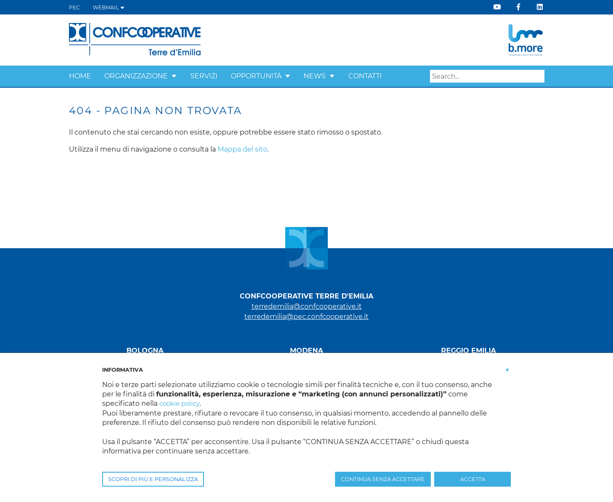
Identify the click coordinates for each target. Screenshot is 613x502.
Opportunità (256, 76)
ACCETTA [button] (472, 479)
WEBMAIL (109, 7)
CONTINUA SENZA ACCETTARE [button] (383, 479)
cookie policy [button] (181, 403)
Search (538, 76)
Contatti (365, 76)
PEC (74, 7)
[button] (174, 76)
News (315, 76)
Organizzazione (136, 76)
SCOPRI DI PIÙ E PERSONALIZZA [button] (153, 479)
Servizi (204, 76)
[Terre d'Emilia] (135, 39)
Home (80, 76)
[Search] (487, 76)
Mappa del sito (242, 149)
